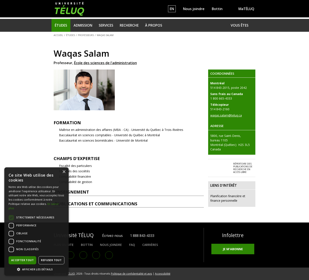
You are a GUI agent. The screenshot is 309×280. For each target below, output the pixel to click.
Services (106, 25)
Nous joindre (193, 8)
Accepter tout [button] (22, 260)
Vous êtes (239, 25)
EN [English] (172, 8)
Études (61, 25)
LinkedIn (70, 255)
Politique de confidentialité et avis (131, 273)
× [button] (63, 172)
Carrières (150, 245)
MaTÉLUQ (246, 8)
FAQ (132, 245)
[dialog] (36, 221)
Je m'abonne (233, 249)
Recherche (129, 25)
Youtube (96, 255)
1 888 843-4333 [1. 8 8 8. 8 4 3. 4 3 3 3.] (142, 235)
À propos (153, 25)
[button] (36, 269)
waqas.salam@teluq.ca (226, 115)
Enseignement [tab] (129, 192)
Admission (83, 25)
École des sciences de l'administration (105, 63)
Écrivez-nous (112, 235)
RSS (109, 255)
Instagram (83, 255)
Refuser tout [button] (51, 260)
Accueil (58, 35)
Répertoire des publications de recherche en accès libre (242, 168)
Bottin (217, 8)
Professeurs (86, 35)
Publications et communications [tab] (129, 204)
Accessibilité (162, 273)
